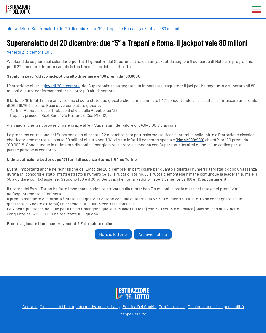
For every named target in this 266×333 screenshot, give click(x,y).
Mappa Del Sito (133, 313)
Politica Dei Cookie (140, 306)
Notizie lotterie (113, 234)
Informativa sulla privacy (98, 306)
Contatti (30, 306)
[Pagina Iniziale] (9, 28)
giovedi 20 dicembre (61, 85)
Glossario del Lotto (57, 306)
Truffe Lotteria (172, 306)
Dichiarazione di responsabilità (216, 306)
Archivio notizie (152, 234)
